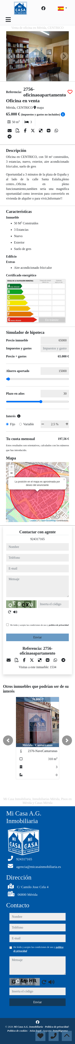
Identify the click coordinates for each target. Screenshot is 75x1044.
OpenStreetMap (48, 520)
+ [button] (11, 467)
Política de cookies (17, 1030)
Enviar (37, 637)
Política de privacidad (57, 1026)
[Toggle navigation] (8, 19)
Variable (28, 424)
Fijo (12, 424)
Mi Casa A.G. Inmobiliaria (29, 1026)
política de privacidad (59, 625)
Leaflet (33, 520)
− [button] (11, 473)
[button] (8, 740)
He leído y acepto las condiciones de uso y (39, 625)
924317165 (37, 539)
